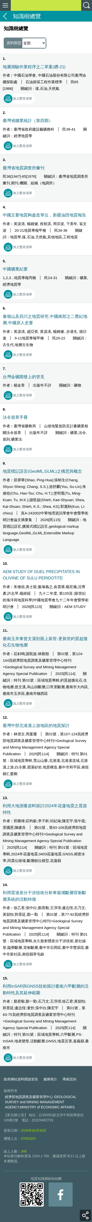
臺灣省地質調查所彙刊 (23, 168)
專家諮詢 (69, 1079)
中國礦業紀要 (15, 269)
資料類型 (26, 43)
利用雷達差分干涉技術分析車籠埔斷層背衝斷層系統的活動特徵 (44, 895)
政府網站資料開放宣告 (21, 1079)
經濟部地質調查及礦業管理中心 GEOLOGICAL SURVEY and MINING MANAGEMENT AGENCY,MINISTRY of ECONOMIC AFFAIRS (40, 1102)
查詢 (86, 5)
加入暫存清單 (22, 98)
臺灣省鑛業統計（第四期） (28, 120)
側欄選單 (5, 5)
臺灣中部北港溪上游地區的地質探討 (36, 725)
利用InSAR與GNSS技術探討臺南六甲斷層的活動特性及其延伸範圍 (45, 989)
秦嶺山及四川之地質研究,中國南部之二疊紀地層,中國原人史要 (45, 319)
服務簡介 (50, 1079)
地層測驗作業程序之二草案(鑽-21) (34, 67)
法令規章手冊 (15, 417)
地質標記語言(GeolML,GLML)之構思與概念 (42, 471)
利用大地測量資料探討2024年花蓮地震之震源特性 (45, 809)
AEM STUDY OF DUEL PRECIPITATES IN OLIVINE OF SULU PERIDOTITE (41, 574)
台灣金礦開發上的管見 (23, 377)
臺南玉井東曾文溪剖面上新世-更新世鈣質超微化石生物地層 (45, 641)
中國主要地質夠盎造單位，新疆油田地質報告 (44, 215)
